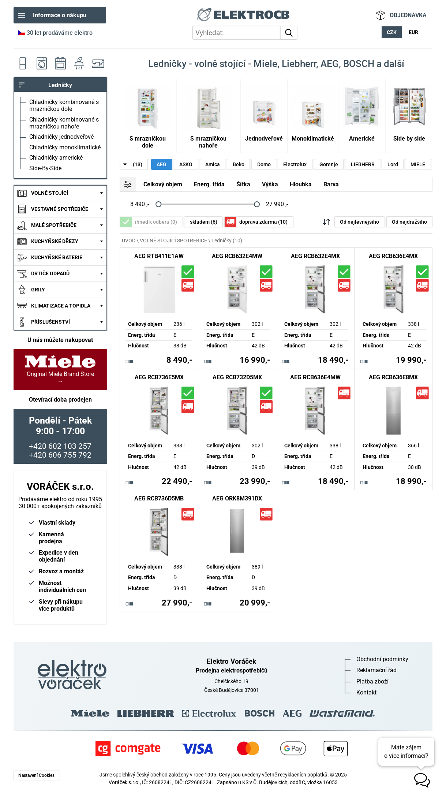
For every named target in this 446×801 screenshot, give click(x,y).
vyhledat (290, 33)
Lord (392, 164)
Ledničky (23, 63)
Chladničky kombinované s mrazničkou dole (64, 105)
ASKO (185, 164)
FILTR (128, 184)
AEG (161, 164)
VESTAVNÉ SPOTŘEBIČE (59, 209)
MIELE (418, 164)
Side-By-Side (45, 168)
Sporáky (60, 63)
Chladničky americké (56, 157)
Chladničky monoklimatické (65, 147)
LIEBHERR (363, 164)
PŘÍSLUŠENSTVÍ (50, 322)
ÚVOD (128, 240)
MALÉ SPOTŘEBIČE (53, 225)
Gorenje (328, 164)
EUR (413, 32)
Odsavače (79, 63)
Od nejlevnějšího (359, 222)
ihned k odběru (156, 222)
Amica (212, 164)
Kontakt (366, 692)
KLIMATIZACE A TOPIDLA (60, 306)
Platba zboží (372, 681)
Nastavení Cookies (36, 775)
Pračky (41, 63)
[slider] (158, 204)
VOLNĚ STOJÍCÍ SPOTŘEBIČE (173, 240)
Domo (264, 164)
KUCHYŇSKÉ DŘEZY (54, 241)
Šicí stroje (98, 63)
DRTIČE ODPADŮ (50, 274)
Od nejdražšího (409, 222)
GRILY (38, 290)
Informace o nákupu (59, 15)
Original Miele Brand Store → (60, 369)
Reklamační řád (376, 670)
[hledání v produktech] (245, 32)
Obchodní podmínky (382, 659)
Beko (238, 164)
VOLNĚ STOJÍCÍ (49, 193)
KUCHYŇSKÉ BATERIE (56, 257)
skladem (203, 222)
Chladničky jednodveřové (61, 136)
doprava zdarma (263, 222)
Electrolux (295, 164)
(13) (137, 164)
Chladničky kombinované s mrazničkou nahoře (64, 123)
